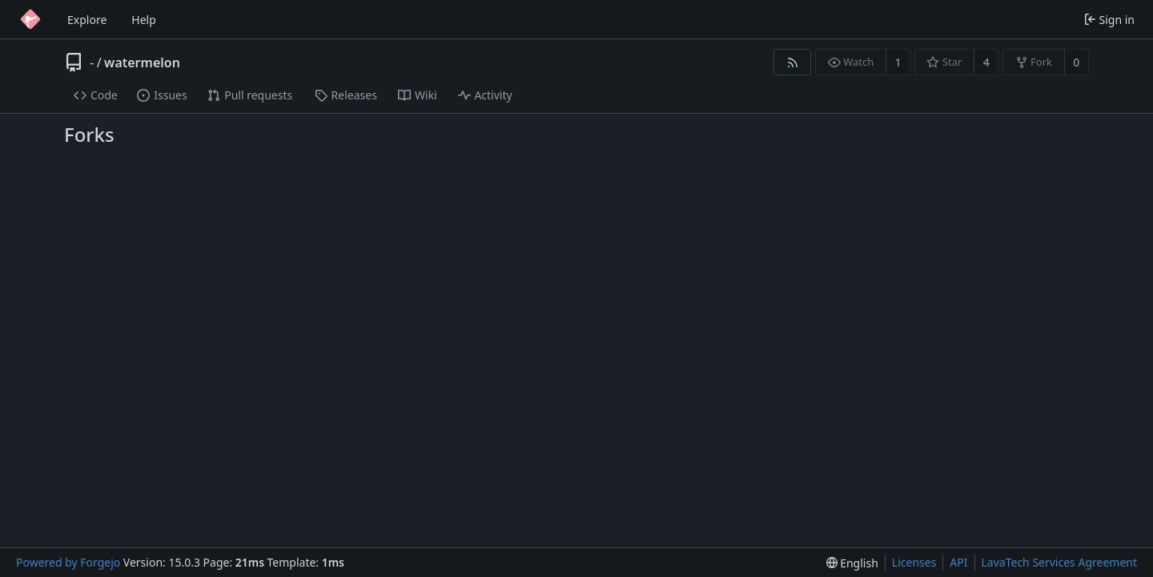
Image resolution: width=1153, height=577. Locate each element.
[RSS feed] (792, 62)
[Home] (30, 19)
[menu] (852, 563)
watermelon (142, 62)
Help (143, 19)
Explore (86, 19)
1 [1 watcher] (898, 62)
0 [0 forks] (1076, 62)
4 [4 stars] (986, 62)
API (958, 562)
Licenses (914, 562)
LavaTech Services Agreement (1059, 562)
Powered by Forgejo (68, 562)
